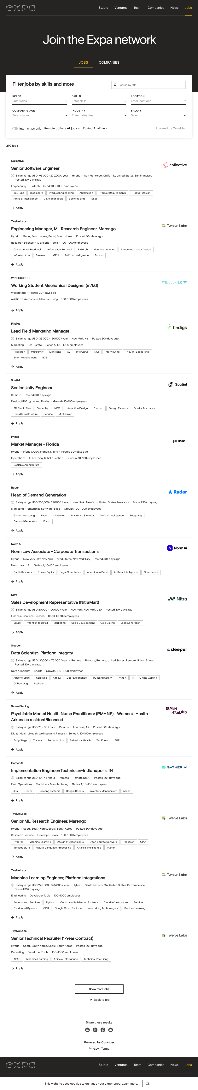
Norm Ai (16, 544)
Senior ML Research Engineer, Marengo (48, 821)
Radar (15, 487)
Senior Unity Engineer (31, 387)
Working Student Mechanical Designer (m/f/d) (54, 285)
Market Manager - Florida (35, 444)
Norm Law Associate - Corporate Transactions (55, 551)
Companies (156, 7)
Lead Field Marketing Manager (40, 331)
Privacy (94, 1048)
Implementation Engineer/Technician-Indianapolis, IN (62, 770)
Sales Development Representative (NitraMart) (55, 602)
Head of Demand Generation (38, 495)
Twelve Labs (18, 221)
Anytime (100, 128)
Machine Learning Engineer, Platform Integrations (58, 877)
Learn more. (130, 1083)
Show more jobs (99, 989)
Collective (17, 160)
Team (137, 7)
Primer (15, 436)
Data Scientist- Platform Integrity (42, 653)
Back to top (99, 1000)
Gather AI (17, 763)
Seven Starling (20, 706)
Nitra (14, 594)
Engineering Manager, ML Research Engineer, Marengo (63, 228)
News (174, 7)
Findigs (15, 323)
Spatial (15, 380)
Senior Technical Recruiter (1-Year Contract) (52, 938)
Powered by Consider (171, 128)
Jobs (188, 7)
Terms (105, 1048)
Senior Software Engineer (35, 168)
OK (148, 1083)
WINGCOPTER (20, 278)
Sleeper (16, 645)
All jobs (73, 128)
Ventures (120, 7)
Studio (103, 7)
